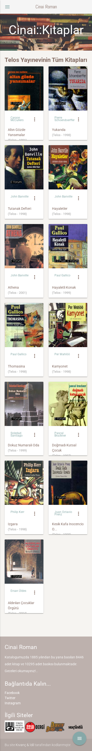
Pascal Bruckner (60, 434)
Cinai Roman (46, 7)
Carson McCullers (17, 119)
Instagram (13, 703)
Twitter (10, 698)
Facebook (12, 693)
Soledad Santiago (17, 434)
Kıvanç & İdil (25, 745)
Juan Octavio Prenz (63, 513)
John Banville (19, 196)
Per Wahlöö (62, 354)
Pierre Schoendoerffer (64, 119)
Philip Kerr (17, 512)
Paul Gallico (62, 275)
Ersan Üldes (18, 591)
